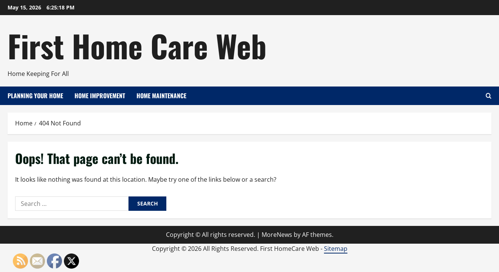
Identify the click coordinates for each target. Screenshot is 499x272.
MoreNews (277, 234)
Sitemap (335, 248)
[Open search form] (488, 95)
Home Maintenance (161, 95)
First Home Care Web (137, 45)
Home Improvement (99, 95)
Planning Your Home (35, 95)
